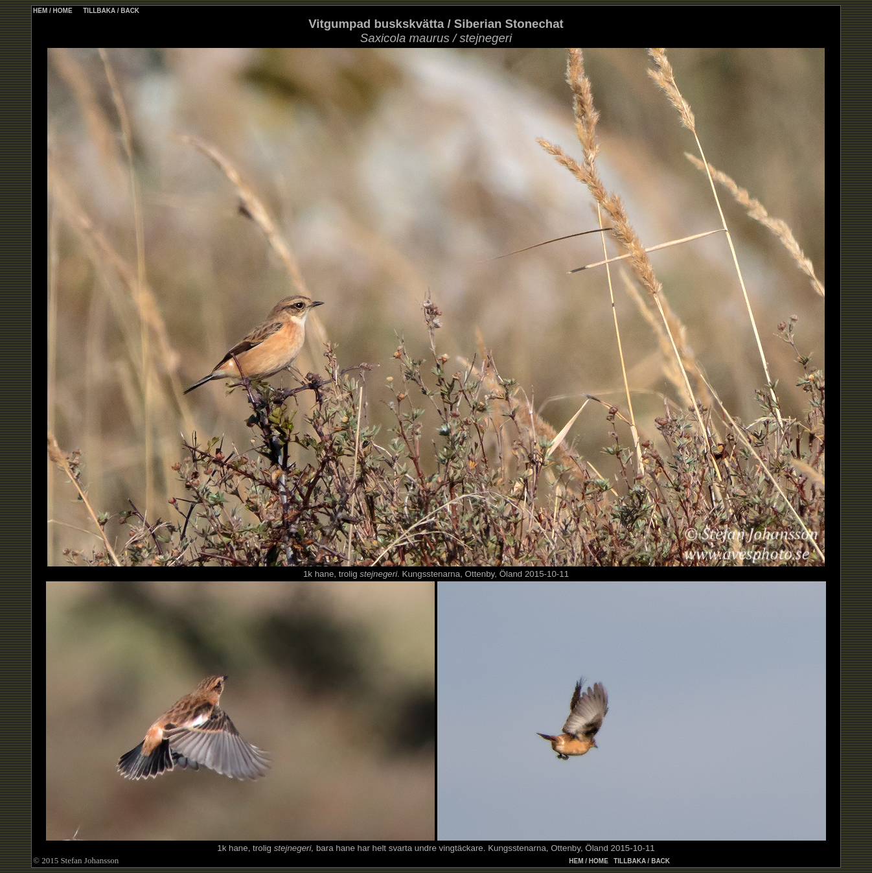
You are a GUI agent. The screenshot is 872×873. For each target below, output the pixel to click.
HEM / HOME (53, 10)
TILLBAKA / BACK (110, 10)
